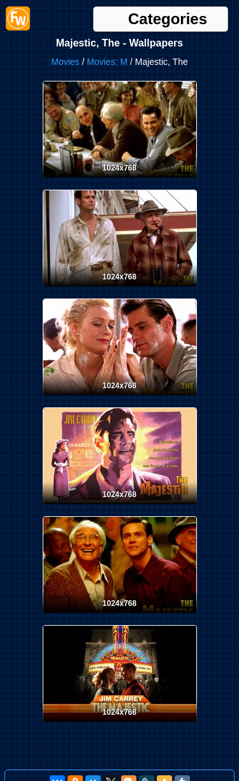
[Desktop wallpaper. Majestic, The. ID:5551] (120, 724)
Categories (167, 19)
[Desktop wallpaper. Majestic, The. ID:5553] (120, 506)
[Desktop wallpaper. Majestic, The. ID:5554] (120, 397)
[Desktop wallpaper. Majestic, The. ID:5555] (120, 289)
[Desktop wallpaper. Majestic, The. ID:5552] (120, 615)
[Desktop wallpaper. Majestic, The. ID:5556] (120, 180)
